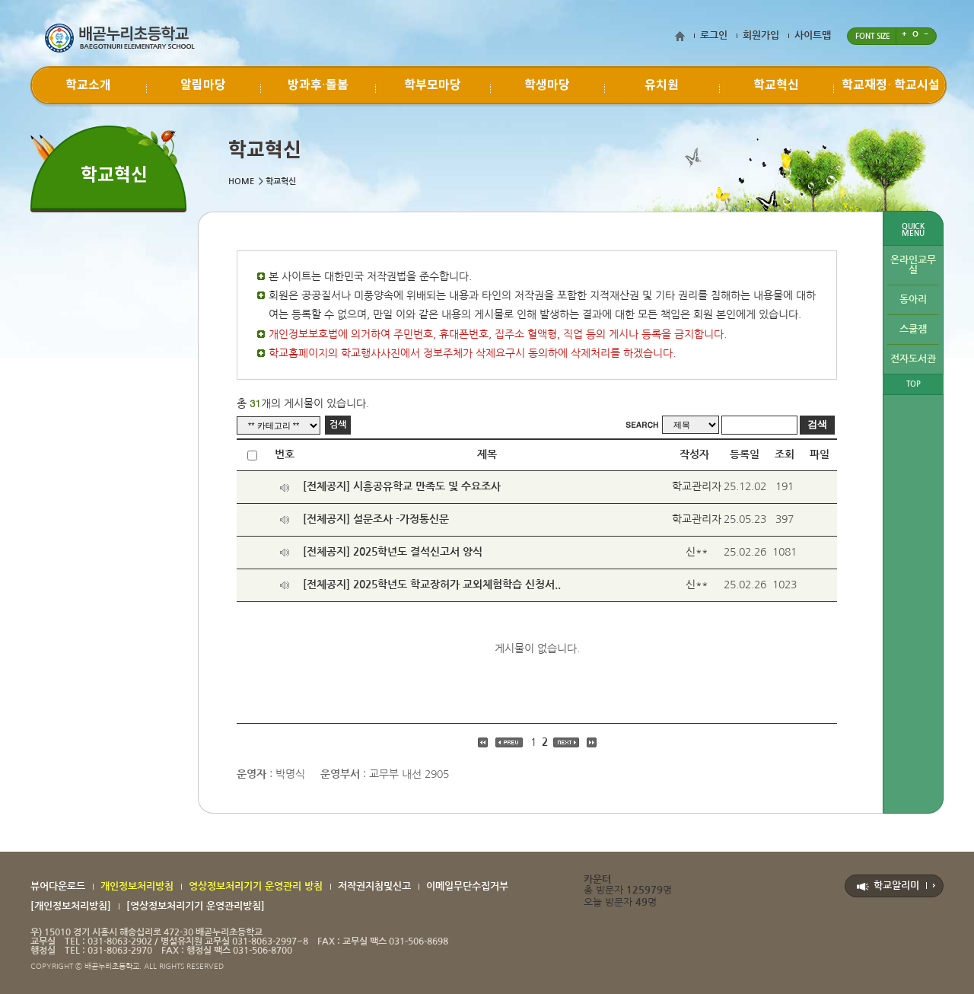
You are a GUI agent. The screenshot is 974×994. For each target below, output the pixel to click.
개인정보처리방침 (136, 886)
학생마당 (547, 85)
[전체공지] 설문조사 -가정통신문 (376, 519)
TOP (913, 384)
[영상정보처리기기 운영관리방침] (195, 906)
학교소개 (88, 85)
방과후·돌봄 (318, 85)
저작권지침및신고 (374, 886)
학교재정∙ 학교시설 (891, 85)
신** (697, 551)
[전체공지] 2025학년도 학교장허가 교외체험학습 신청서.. (432, 584)
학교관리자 (696, 486)
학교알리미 (896, 885)
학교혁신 (776, 85)
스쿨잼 (913, 329)
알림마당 (203, 85)
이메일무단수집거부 (467, 886)
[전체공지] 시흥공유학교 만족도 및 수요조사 (402, 486)
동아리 (913, 299)
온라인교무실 (913, 265)
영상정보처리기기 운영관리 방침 (256, 886)
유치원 (662, 85)
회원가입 (761, 35)
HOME (241, 181)
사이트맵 (812, 35)
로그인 (713, 35)
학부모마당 (432, 85)
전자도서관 (913, 359)
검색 (337, 424)
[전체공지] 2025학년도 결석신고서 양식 (392, 551)
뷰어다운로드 (57, 886)
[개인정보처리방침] (70, 906)
